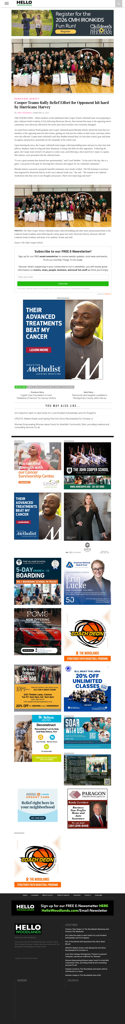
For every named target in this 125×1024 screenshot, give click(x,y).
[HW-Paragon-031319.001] (87, 828)
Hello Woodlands (24, 113)
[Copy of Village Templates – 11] (37, 604)
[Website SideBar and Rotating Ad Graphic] (87, 661)
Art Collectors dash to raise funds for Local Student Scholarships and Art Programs (55, 413)
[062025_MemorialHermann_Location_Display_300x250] (38, 821)
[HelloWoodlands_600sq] (87, 489)
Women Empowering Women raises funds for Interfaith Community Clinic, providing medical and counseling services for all (62, 426)
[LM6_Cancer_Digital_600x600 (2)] (63, 378)
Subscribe (98, 895)
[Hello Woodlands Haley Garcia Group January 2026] (87, 554)
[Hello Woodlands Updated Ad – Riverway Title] (87, 785)
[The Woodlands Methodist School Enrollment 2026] (87, 748)
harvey (30, 387)
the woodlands (67, 387)
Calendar (34, 895)
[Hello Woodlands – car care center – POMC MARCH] (37, 655)
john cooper (39, 387)
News (25, 895)
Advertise (77, 895)
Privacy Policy (47, 895)
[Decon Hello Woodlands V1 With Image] (37, 761)
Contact (88, 895)
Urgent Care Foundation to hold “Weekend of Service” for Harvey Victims (36, 396)
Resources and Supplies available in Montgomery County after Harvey (89, 396)
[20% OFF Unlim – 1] (87, 711)
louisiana (49, 387)
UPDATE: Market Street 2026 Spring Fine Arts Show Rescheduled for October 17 (54, 418)
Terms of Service (63, 895)
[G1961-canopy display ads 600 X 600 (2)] (37, 489)
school (57, 387)
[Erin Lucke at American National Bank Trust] (87, 604)
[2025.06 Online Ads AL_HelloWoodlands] (37, 711)
